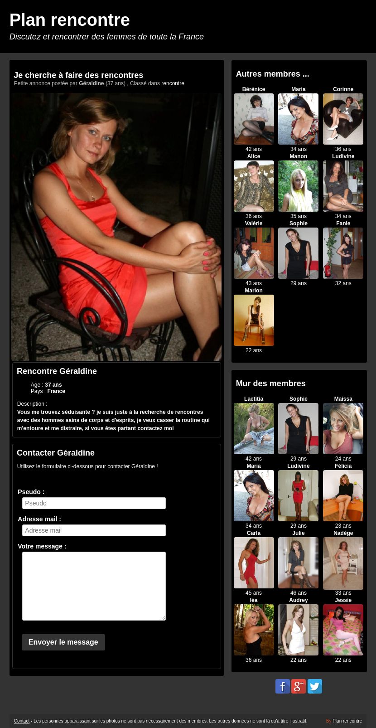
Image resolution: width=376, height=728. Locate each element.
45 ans (254, 593)
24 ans (343, 459)
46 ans (298, 593)
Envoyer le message (63, 642)
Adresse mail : (39, 519)
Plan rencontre (70, 19)
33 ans (343, 593)
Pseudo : (31, 491)
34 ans (298, 149)
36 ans (343, 149)
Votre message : (42, 546)
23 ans (343, 526)
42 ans (254, 149)
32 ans (343, 283)
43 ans (254, 283)
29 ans (298, 283)
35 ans (298, 216)
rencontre (172, 83)
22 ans (254, 350)
